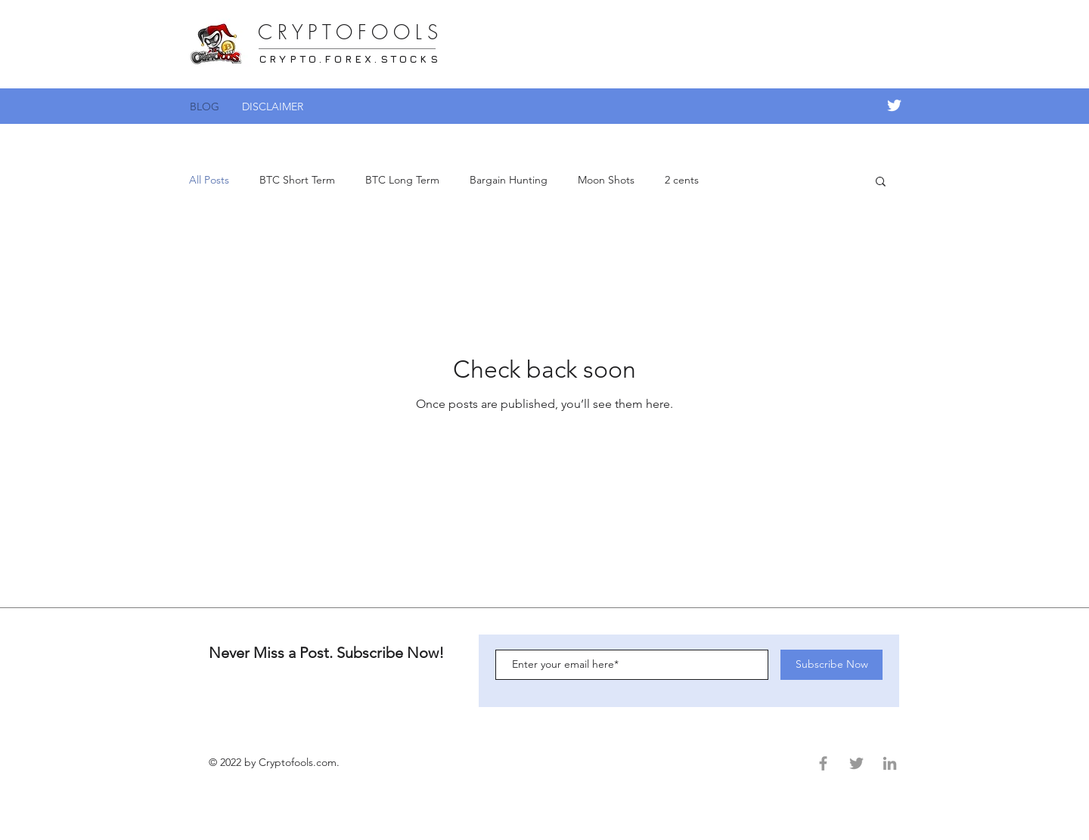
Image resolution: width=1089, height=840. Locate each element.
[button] (880, 182)
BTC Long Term (402, 180)
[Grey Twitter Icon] (856, 763)
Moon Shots (606, 180)
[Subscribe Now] (831, 665)
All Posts (209, 180)
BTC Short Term (297, 180)
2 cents (682, 180)
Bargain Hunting (509, 180)
